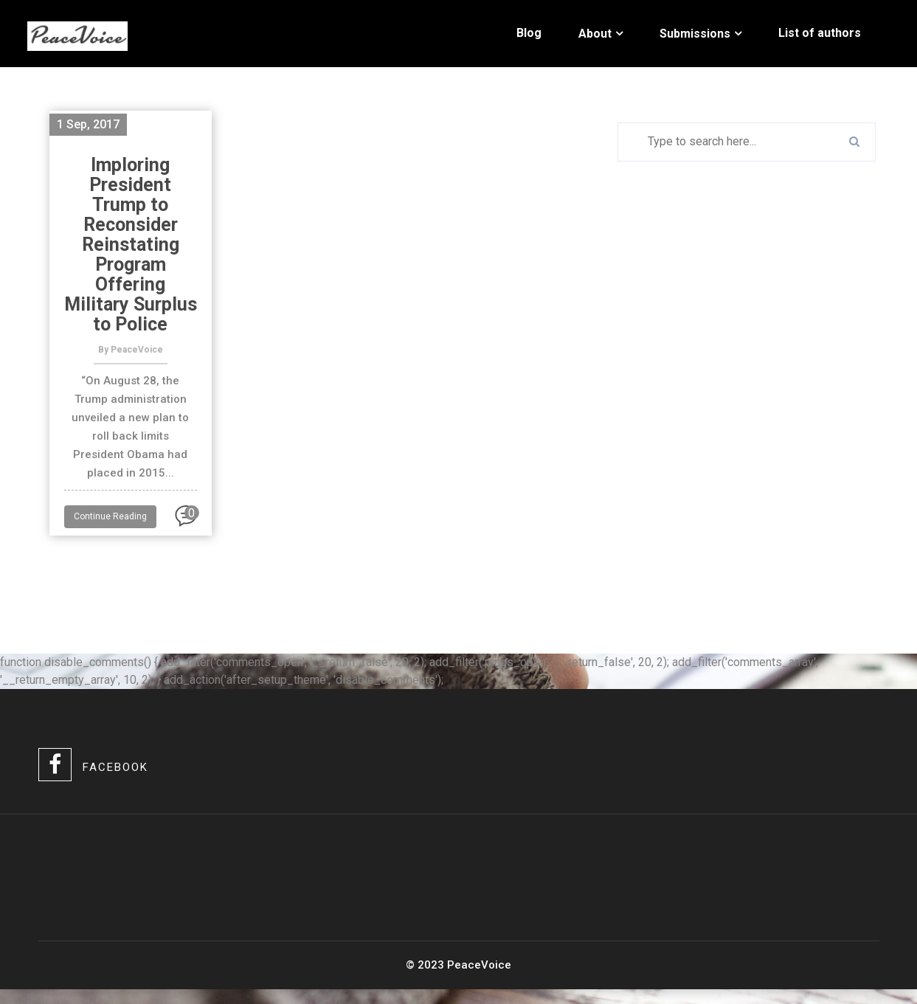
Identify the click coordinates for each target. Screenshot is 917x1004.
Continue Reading (110, 516)
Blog (528, 33)
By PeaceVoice (130, 350)
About (595, 34)
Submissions (695, 34)
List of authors (819, 33)
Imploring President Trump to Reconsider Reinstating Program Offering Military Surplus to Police (130, 244)
